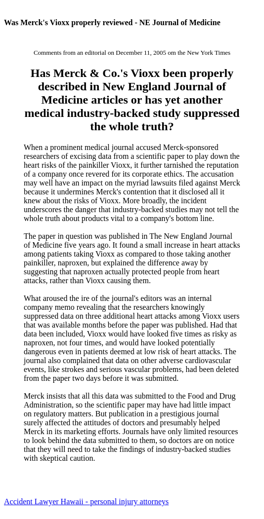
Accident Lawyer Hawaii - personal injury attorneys (86, 501)
